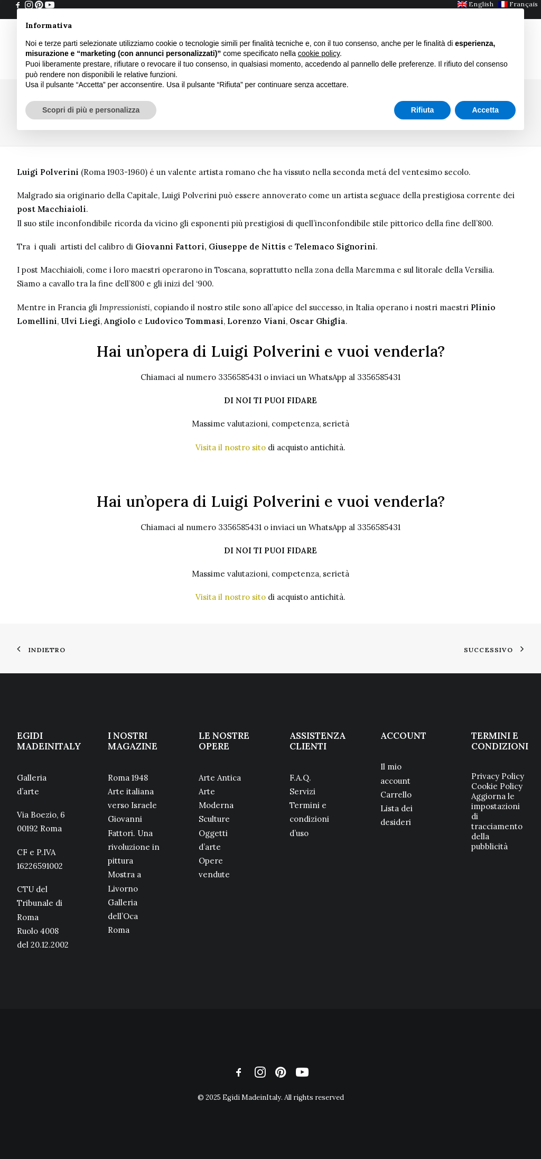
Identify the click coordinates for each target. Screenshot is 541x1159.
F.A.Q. (300, 778)
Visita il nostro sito (230, 447)
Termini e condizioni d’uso (309, 819)
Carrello (396, 795)
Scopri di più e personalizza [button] (90, 110)
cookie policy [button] (319, 53)
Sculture (214, 819)
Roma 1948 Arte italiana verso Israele (132, 792)
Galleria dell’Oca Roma (123, 916)
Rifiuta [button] (422, 110)
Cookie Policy (497, 786)
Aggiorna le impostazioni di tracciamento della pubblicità (497, 821)
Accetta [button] (485, 110)
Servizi (302, 791)
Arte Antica (220, 778)
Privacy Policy (497, 776)
